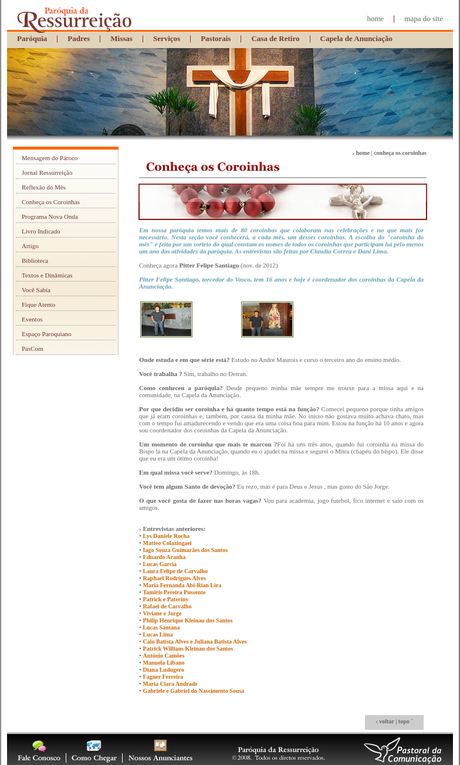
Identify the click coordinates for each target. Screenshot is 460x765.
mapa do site (423, 18)
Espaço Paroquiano (47, 333)
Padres (78, 38)
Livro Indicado (41, 231)
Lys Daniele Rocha (166, 536)
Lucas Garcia (160, 564)
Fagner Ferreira (163, 676)
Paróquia (32, 38)
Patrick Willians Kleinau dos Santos (188, 648)
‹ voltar (385, 721)
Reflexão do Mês (44, 187)
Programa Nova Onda (50, 216)
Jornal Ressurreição (47, 172)
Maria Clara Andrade (169, 684)
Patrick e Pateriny (166, 599)
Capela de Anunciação (356, 38)
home (375, 18)
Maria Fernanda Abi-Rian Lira (182, 585)
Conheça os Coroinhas (51, 201)
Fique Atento (38, 304)
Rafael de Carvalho (167, 606)
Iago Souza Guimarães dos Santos (185, 550)
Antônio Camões (164, 655)
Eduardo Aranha (164, 557)
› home (361, 153)
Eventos (32, 319)
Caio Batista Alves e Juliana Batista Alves (195, 641)
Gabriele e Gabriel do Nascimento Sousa (194, 691)
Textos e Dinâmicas (47, 275)
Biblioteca (35, 260)
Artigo (30, 245)
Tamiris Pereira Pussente (174, 592)
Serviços (166, 38)
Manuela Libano (164, 662)
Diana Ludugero (163, 669)
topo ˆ (405, 721)
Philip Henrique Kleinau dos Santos (188, 620)
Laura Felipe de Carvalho (175, 571)
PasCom (32, 348)
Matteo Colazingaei (167, 543)
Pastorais (216, 38)
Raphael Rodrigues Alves (174, 578)
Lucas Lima (158, 634)
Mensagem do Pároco (49, 157)
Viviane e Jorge (162, 613)
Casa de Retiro (275, 38)
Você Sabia (36, 289)
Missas (121, 38)
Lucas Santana (160, 627)
